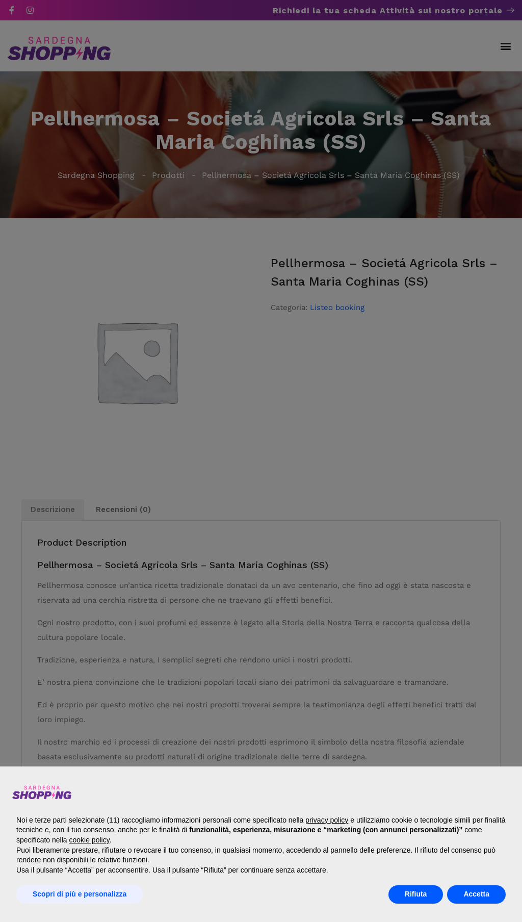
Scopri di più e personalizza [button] (79, 894)
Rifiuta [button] (416, 894)
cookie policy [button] (89, 840)
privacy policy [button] (326, 820)
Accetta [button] (476, 894)
